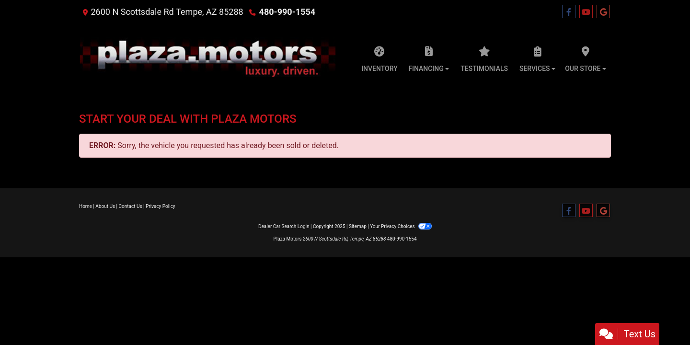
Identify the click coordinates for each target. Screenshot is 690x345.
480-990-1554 (287, 12)
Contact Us (130, 206)
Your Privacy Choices (401, 226)
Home (85, 206)
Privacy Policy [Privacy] (160, 206)
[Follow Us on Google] (603, 12)
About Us (105, 206)
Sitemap (358, 226)
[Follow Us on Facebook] (568, 12)
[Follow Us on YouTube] (586, 12)
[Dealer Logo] (207, 56)
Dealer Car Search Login (284, 226)
